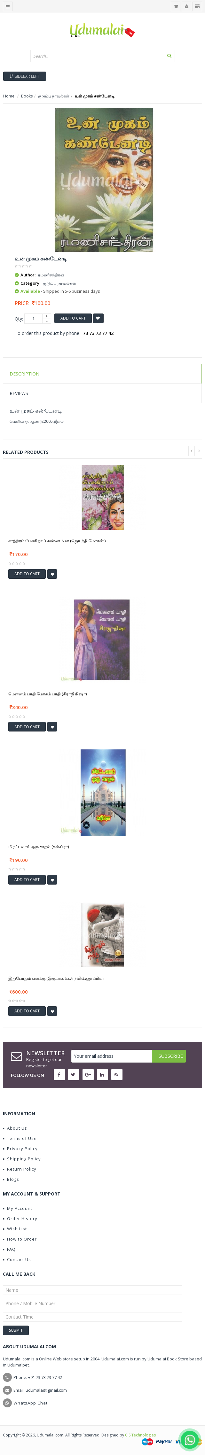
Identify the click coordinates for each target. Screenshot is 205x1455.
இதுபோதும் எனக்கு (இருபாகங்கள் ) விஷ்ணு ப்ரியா (56, 978)
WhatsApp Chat (30, 1403)
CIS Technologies (140, 1435)
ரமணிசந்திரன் (51, 275)
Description (24, 374)
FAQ (9, 1249)
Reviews (19, 393)
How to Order (20, 1239)
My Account (17, 1208)
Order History (20, 1218)
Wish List (15, 1229)
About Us (15, 1128)
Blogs (11, 1179)
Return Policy (19, 1169)
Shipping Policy (22, 1159)
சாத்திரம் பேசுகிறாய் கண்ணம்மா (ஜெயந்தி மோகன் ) (57, 541)
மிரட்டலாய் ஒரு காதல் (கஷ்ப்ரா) (38, 846)
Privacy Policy (20, 1148)
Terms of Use (20, 1138)
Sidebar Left (24, 76)
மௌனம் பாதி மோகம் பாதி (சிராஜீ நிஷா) (47, 694)
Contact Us (17, 1259)
